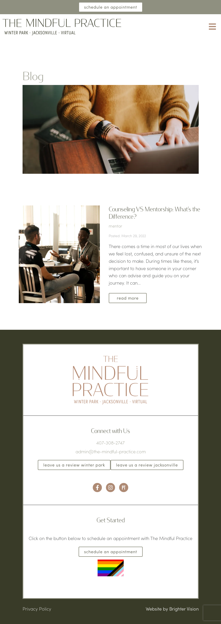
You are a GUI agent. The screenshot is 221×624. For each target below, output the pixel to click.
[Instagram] (110, 487)
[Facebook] (97, 487)
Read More (128, 298)
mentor (115, 226)
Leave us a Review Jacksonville (147, 464)
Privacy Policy (37, 609)
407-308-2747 (110, 443)
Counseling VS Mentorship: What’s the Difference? (154, 212)
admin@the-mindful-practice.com (111, 451)
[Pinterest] (123, 487)
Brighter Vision (184, 609)
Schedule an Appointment (110, 7)
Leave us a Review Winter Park (74, 464)
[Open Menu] (212, 27)
